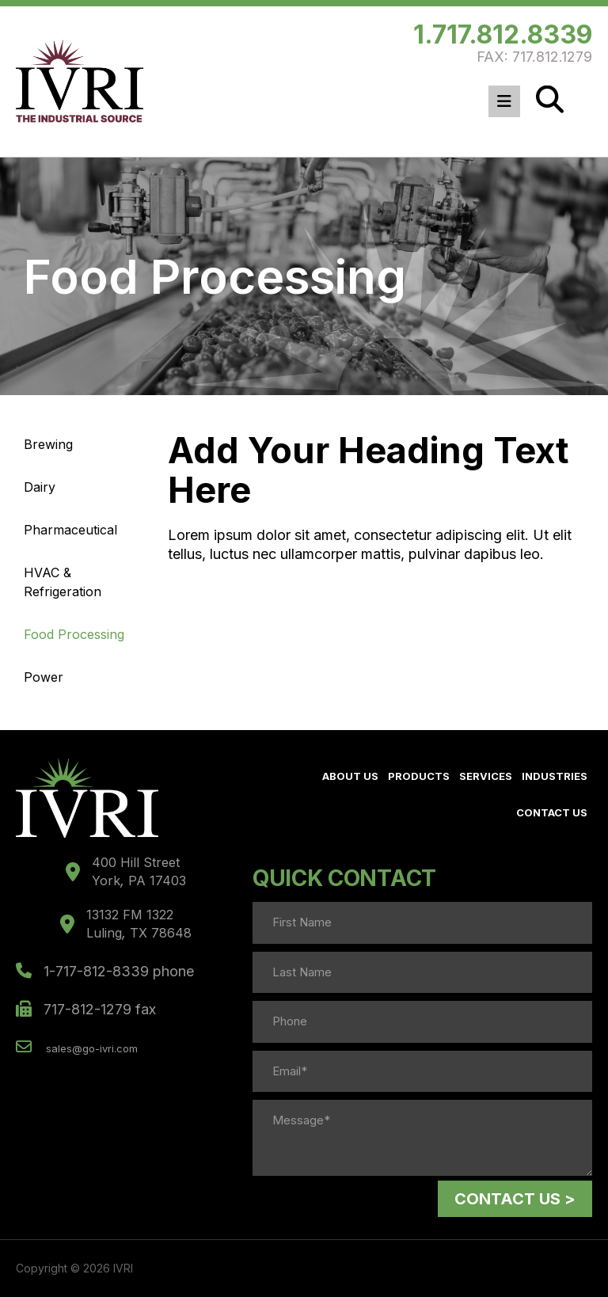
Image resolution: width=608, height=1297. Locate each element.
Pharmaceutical (70, 530)
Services (485, 776)
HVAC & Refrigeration (62, 582)
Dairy (39, 487)
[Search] (550, 99)
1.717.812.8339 (502, 34)
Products (419, 776)
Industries (554, 776)
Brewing (48, 444)
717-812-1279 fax (86, 1009)
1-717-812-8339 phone (105, 971)
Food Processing (74, 634)
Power (43, 677)
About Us (350, 776)
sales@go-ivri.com (77, 1047)
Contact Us (551, 812)
